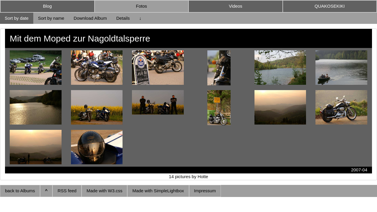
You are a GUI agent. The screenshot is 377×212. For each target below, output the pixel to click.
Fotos (141, 6)
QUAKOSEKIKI (330, 6)
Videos (235, 6)
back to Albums (20, 190)
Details (123, 18)
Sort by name (51, 18)
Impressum (205, 190)
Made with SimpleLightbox (158, 190)
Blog (47, 6)
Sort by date (17, 18)
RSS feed (66, 190)
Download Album (90, 18)
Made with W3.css (105, 190)
